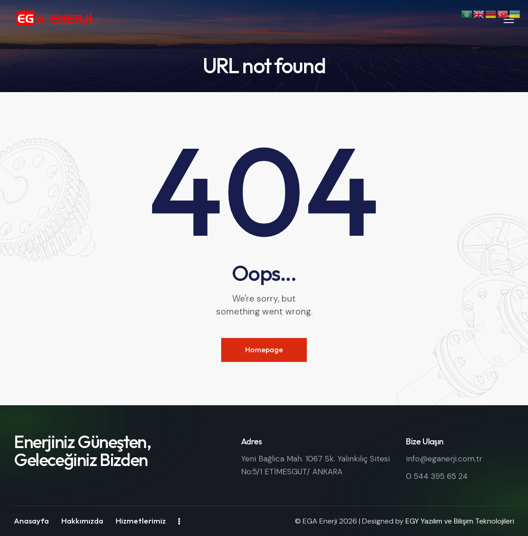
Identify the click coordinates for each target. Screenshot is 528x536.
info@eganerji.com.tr (444, 459)
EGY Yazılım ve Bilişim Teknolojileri (459, 521)
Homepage (264, 349)
